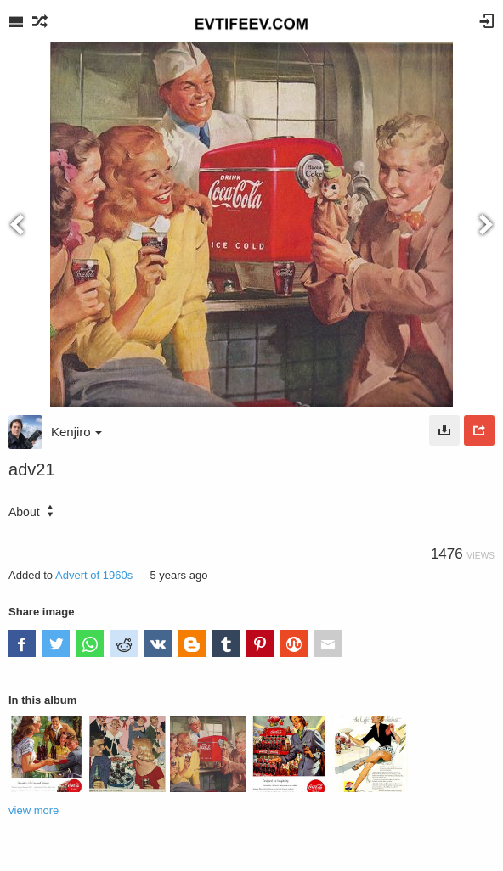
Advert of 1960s (94, 575)
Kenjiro (76, 431)
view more (33, 810)
